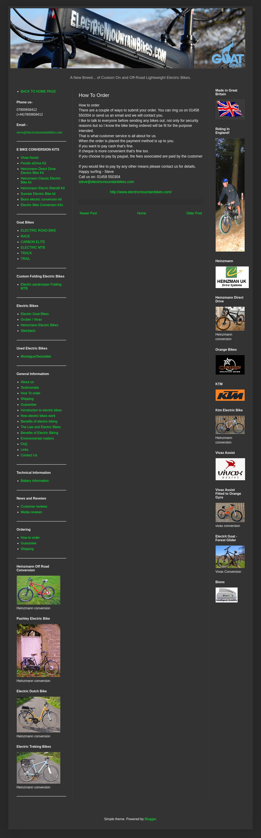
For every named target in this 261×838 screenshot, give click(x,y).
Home (141, 213)
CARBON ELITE (33, 242)
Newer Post (88, 213)
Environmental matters (37, 438)
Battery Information (35, 481)
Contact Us (29, 455)
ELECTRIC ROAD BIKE (38, 230)
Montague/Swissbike (36, 356)
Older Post (194, 213)
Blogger (150, 819)
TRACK (26, 253)
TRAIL (25, 258)
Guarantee (28, 404)
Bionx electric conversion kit (41, 199)
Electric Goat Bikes (35, 314)
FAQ (24, 444)
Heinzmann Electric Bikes (39, 325)
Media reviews (31, 512)
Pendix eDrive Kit (33, 163)
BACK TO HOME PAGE (38, 91)
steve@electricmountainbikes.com (106, 182)
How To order (30, 393)
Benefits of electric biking (39, 421)
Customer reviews (34, 506)
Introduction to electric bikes (41, 410)
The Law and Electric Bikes (41, 427)
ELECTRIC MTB (33, 247)
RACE (25, 236)
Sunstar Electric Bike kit (38, 193)
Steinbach (28, 330)
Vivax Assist (29, 157)
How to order (30, 537)
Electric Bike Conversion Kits (42, 205)
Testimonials (30, 387)
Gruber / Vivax (31, 319)
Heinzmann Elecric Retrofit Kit (43, 188)
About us (27, 382)
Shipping (27, 399)
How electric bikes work (38, 416)
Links (24, 449)
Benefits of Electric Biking (39, 433)
